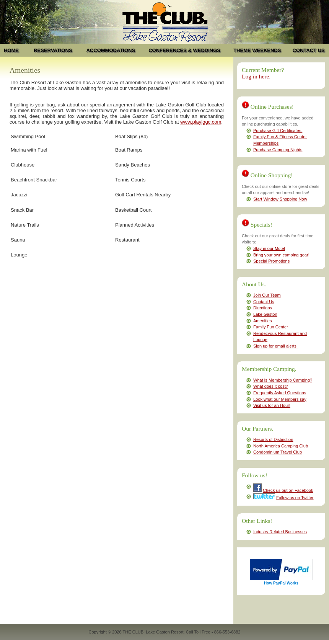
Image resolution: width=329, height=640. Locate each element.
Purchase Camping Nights (277, 149)
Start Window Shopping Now (280, 199)
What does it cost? (270, 386)
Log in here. (256, 76)
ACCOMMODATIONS (110, 50)
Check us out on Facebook (288, 490)
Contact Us (263, 301)
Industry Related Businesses (280, 531)
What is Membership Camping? (282, 380)
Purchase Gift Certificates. (277, 130)
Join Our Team (267, 295)
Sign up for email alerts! (275, 346)
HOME (11, 50)
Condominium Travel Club (277, 452)
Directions (262, 307)
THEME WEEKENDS (257, 50)
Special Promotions (271, 261)
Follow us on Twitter (294, 497)
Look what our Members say (279, 399)
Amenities (262, 320)
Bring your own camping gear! (281, 255)
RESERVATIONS (53, 50)
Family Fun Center (270, 327)
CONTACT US (308, 50)
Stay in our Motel (269, 248)
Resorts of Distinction (273, 439)
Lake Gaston (265, 314)
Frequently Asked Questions (279, 392)
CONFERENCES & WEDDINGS (184, 50)
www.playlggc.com (200, 122)
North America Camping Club (280, 446)
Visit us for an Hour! (271, 405)
